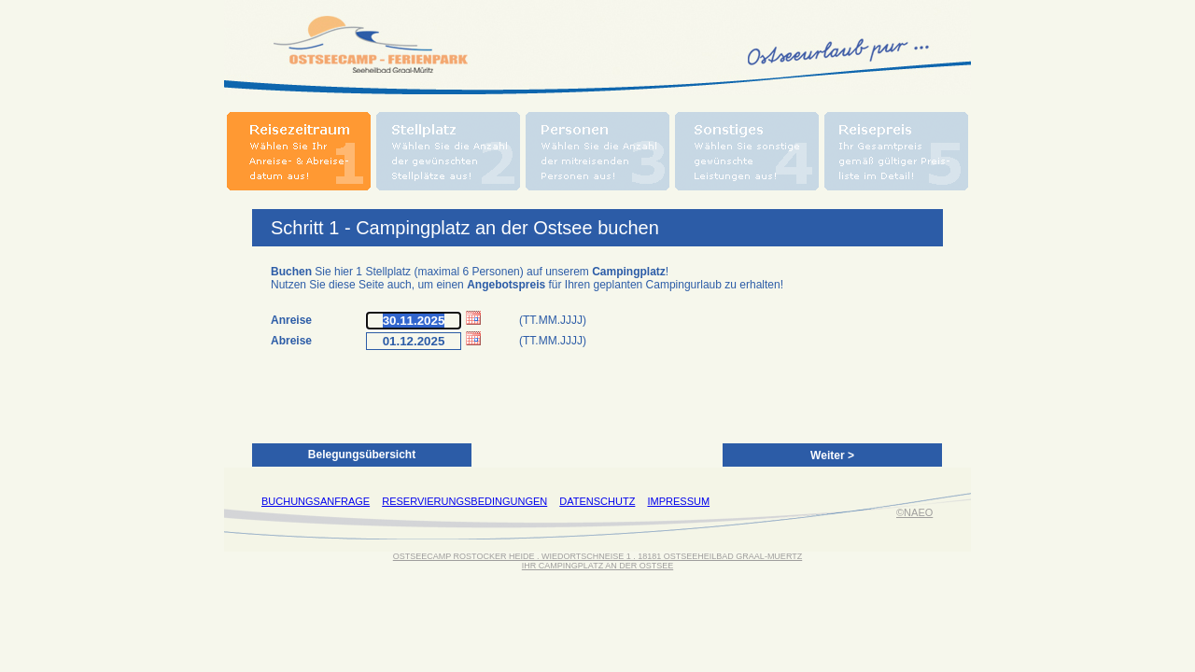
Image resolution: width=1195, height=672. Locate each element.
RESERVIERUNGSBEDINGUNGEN (464, 501)
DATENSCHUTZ (597, 501)
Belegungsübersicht (361, 454)
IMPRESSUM (678, 501)
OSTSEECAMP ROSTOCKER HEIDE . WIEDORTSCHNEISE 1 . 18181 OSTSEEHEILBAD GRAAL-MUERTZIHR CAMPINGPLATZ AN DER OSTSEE (597, 561)
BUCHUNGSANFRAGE (315, 501)
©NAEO (914, 512)
